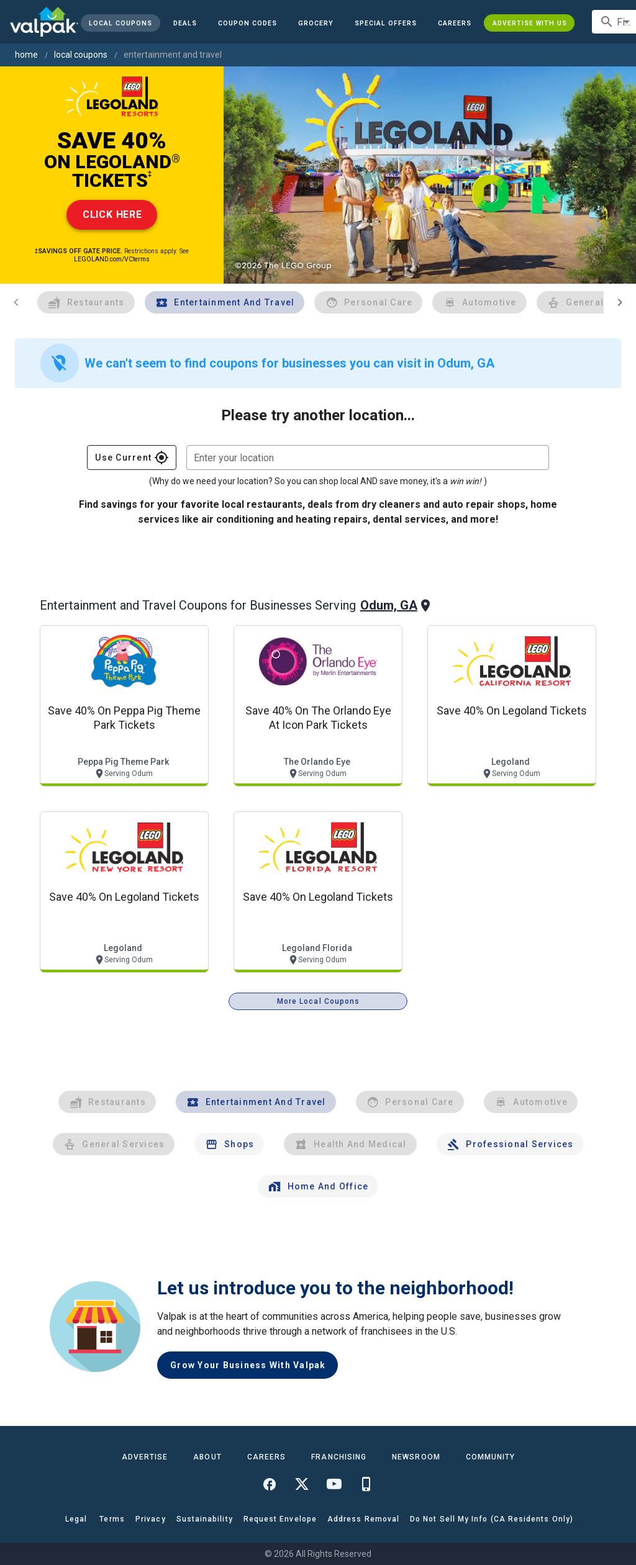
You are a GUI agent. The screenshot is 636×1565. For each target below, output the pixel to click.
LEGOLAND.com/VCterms (112, 259)
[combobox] (367, 457)
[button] (386, 23)
